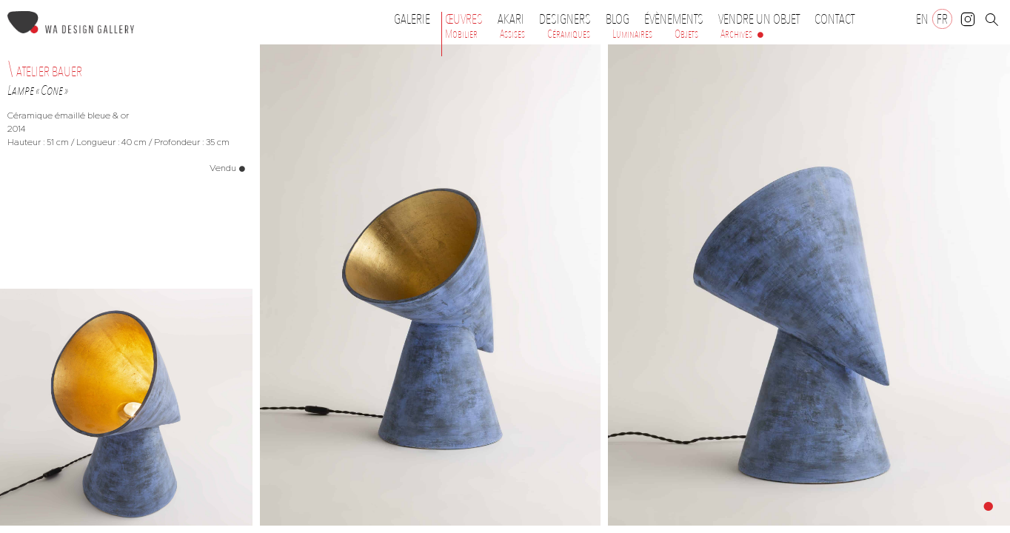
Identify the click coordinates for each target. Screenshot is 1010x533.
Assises (512, 34)
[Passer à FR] (942, 19)
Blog (617, 19)
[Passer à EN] (922, 19)
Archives (736, 34)
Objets (686, 34)
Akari (511, 19)
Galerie (412, 19)
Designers (568, 19)
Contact (835, 19)
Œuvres (467, 19)
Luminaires (632, 34)
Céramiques (568, 34)
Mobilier (461, 34)
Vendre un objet (759, 19)
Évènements (677, 19)
